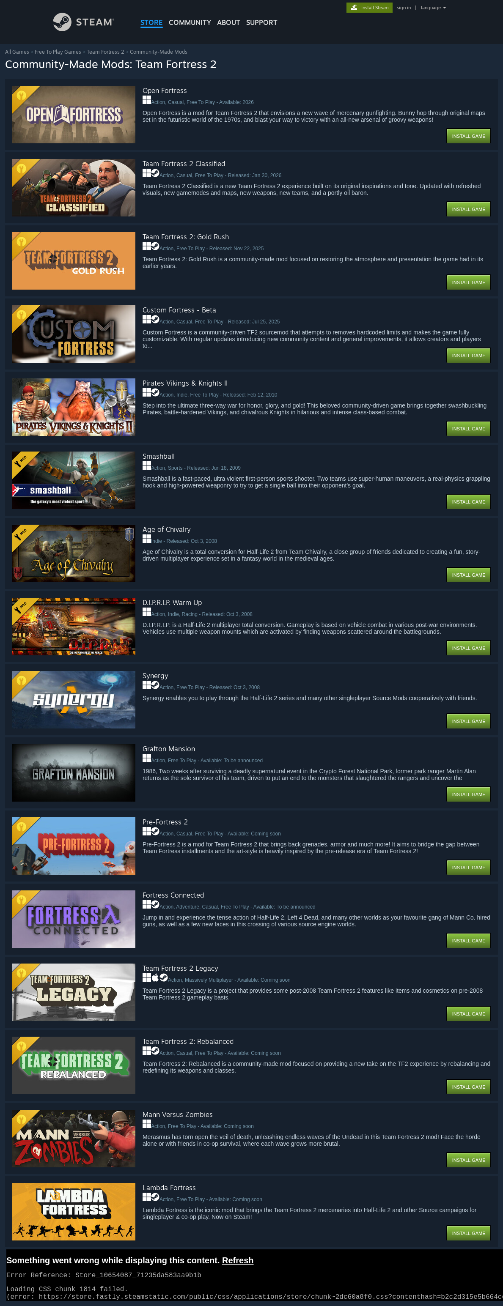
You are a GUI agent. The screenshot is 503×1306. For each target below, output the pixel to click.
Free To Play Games (58, 52)
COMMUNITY (190, 22)
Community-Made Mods (158, 52)
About (228, 22)
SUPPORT (262, 22)
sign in (404, 8)
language (431, 8)
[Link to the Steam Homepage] (90, 29)
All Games (17, 52)
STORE (151, 22)
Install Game (469, 136)
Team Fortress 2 (105, 52)
